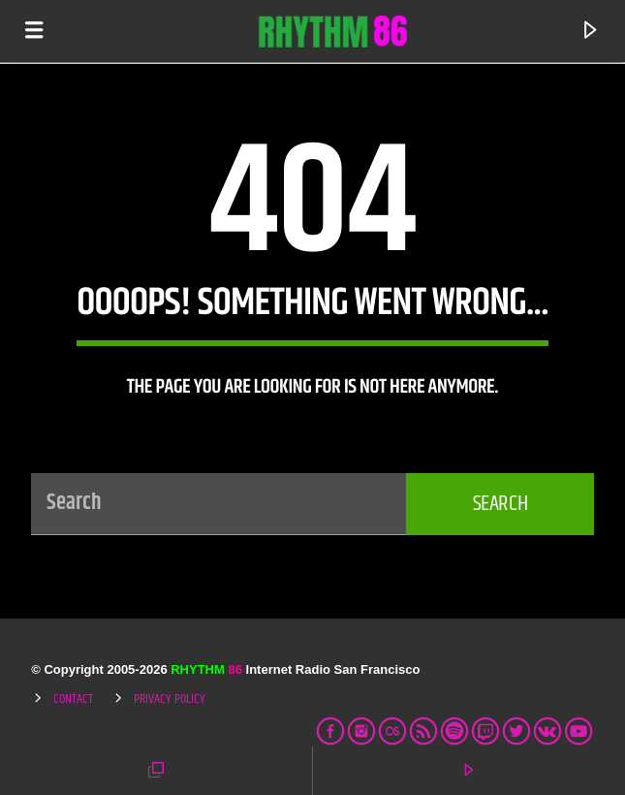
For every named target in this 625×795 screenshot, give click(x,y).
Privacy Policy (169, 699)
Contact (73, 699)
